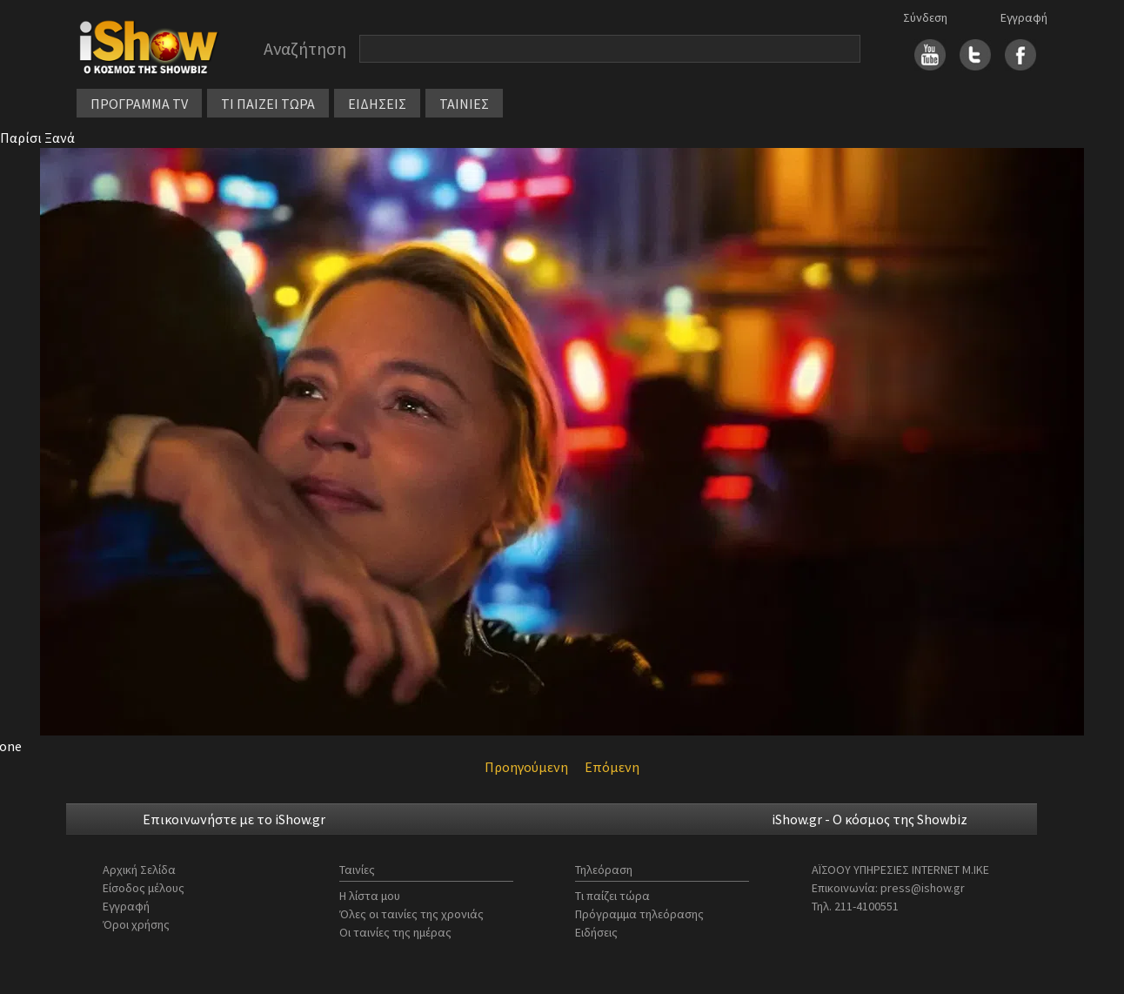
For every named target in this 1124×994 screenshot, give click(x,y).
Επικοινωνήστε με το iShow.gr (234, 819)
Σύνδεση (925, 17)
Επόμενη (612, 767)
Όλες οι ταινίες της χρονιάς (411, 914)
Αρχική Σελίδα (139, 869)
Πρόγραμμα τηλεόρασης (639, 914)
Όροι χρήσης (136, 924)
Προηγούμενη (526, 767)
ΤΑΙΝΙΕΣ (464, 103)
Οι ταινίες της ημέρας (395, 932)
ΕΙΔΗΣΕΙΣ (377, 103)
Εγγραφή (1023, 17)
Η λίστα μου (369, 895)
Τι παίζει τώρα (612, 895)
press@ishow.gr (922, 888)
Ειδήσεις (596, 932)
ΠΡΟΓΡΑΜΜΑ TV (139, 103)
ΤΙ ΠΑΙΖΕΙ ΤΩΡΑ (268, 103)
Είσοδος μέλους (143, 888)
